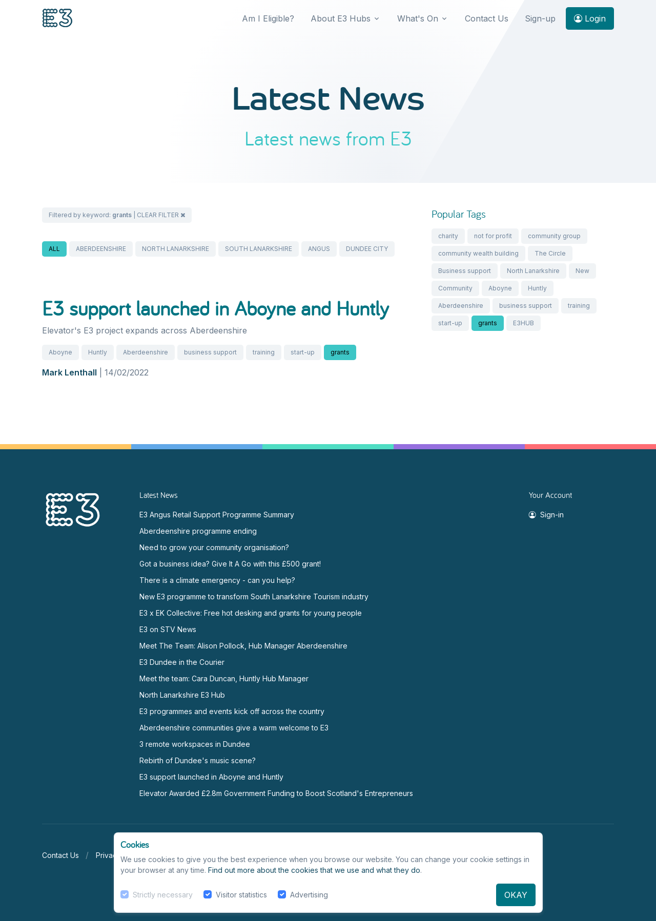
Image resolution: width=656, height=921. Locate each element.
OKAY (515, 895)
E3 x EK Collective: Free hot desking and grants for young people (250, 613)
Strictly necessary (163, 894)
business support (210, 352)
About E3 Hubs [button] (341, 18)
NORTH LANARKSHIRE (175, 249)
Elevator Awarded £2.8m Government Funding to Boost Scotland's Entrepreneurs (276, 793)
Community (455, 288)
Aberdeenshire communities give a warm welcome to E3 (234, 727)
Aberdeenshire (145, 352)
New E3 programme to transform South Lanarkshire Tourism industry (253, 596)
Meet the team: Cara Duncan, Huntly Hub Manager (224, 678)
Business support (464, 271)
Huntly (97, 352)
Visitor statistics (241, 894)
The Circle (550, 253)
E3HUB (523, 323)
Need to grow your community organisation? (214, 547)
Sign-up (540, 18)
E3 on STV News (167, 629)
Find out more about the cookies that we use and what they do (314, 870)
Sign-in (546, 514)
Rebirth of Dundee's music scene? (197, 760)
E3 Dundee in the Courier (181, 662)
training (264, 352)
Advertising (309, 894)
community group (554, 236)
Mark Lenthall (69, 372)
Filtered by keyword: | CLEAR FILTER (117, 215)
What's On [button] (417, 18)
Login (590, 18)
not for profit (493, 236)
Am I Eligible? (268, 18)
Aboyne (60, 352)
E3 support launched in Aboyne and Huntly (215, 308)
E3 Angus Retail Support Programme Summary (216, 514)
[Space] (73, 509)
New (582, 271)
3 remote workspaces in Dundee (194, 744)
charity (448, 236)
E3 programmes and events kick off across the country (231, 711)
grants (340, 352)
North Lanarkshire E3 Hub (182, 694)
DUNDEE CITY (367, 249)
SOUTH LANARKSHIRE (258, 249)
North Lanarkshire (533, 271)
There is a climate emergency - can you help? (217, 580)
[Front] (57, 19)
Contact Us (486, 18)
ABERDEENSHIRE (101, 249)
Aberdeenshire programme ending (198, 531)
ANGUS (319, 249)
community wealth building (478, 253)
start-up (303, 352)
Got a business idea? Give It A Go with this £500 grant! (230, 563)
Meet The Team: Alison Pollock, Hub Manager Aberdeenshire (243, 645)
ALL (54, 249)
